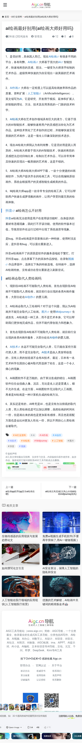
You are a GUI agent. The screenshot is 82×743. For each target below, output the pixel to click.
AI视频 (15, 638)
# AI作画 (44, 435)
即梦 (27, 650)
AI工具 (9, 457)
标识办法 (25, 671)
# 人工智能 (57, 440)
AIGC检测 (42, 642)
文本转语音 (38, 646)
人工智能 (33, 93)
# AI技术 (12, 440)
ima (53, 642)
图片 (44, 311)
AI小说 (15, 646)
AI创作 (29, 297)
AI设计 (48, 638)
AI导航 (51, 646)
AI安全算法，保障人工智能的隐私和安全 (60, 570)
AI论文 (10, 642)
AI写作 (64, 634)
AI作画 (14, 88)
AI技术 (14, 346)
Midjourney (62, 311)
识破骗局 (25, 680)
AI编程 (25, 646)
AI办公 (26, 638)
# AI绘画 (25, 440)
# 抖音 (11, 446)
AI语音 (59, 638)
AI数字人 (37, 638)
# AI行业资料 (19, 435)
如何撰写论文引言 (13, 568)
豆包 (60, 646)
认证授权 (41, 680)
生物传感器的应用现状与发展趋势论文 (20, 538)
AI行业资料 (16, 16)
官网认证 (41, 665)
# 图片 (71, 440)
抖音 (9, 210)
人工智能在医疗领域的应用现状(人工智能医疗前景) (20, 602)
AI (59, 62)
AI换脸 (31, 642)
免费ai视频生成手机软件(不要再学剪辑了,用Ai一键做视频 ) (60, 538)
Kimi (49, 650)
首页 (7, 16)
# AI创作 (57, 435)
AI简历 (21, 642)
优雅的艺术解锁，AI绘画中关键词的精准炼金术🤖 (60, 602)
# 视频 (22, 446)
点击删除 (54, 460)
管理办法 (25, 665)
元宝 (67, 646)
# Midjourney (40, 440)
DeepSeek (38, 650)
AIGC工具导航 (41, 460)
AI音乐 (69, 638)
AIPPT (61, 642)
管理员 (36, 36)
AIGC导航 (57, 630)
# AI (33, 435)
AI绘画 (53, 56)
